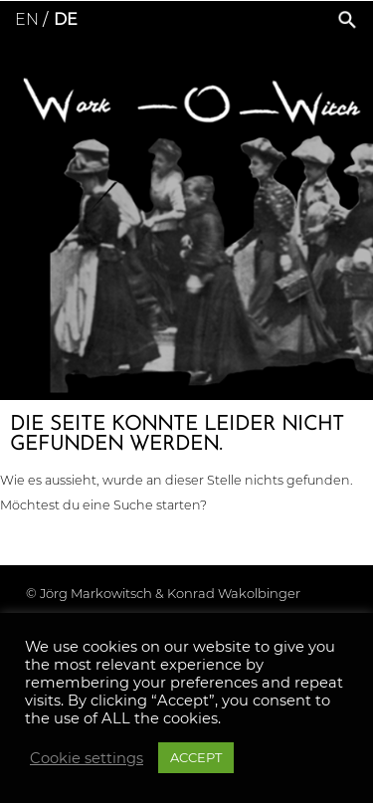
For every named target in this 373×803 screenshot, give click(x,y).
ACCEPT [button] (196, 757)
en (27, 19)
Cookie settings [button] (86, 758)
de (66, 19)
